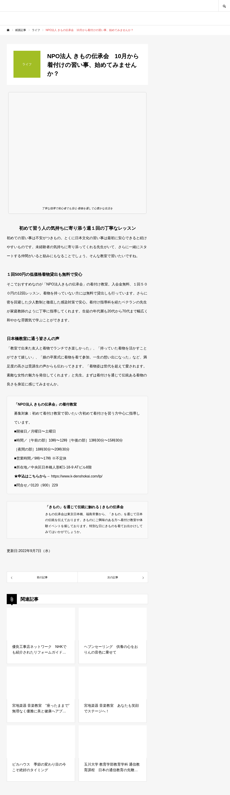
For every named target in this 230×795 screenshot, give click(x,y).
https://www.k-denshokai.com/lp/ (76, 476)
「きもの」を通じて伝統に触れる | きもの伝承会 (84, 507)
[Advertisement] (189, 356)
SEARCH (224, 5)
